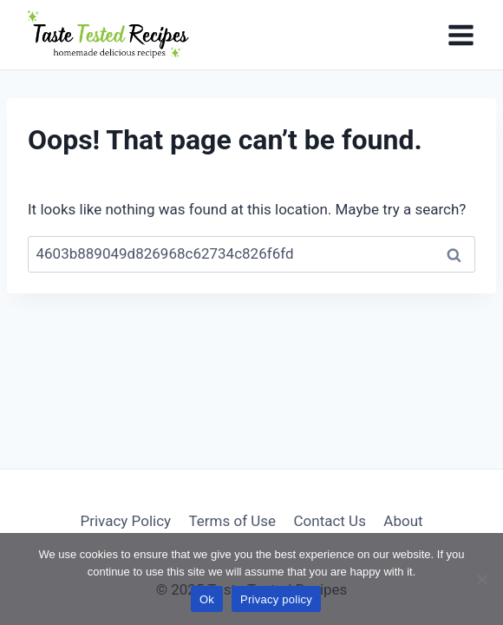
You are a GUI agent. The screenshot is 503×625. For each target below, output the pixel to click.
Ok (206, 599)
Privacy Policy (125, 521)
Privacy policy (276, 599)
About (402, 521)
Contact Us (329, 521)
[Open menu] (460, 35)
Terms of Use (232, 521)
